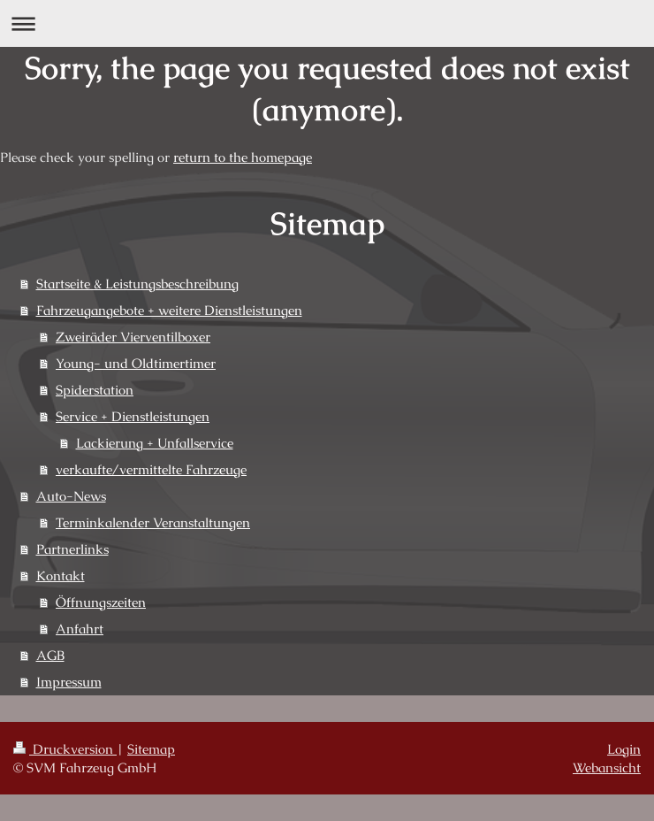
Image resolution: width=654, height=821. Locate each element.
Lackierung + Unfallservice (154, 442)
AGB (50, 655)
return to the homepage (242, 157)
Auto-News (71, 495)
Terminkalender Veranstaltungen (153, 522)
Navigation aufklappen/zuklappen (327, 23)
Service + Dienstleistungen (132, 416)
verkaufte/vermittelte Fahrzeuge (151, 469)
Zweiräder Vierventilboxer (133, 336)
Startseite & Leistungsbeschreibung (137, 283)
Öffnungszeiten (101, 602)
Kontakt (60, 575)
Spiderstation (94, 389)
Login (624, 748)
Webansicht (607, 767)
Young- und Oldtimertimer (136, 363)
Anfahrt (79, 628)
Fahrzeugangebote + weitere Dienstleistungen (169, 310)
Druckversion (65, 748)
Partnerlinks (72, 549)
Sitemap (151, 748)
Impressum (69, 681)
